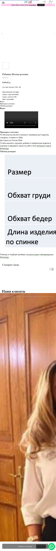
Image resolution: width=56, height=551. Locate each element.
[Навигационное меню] (3, 2)
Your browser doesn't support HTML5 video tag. (21, 119)
